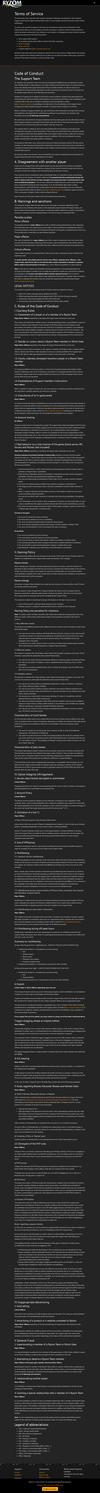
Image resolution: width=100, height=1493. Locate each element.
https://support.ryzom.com (41, 49)
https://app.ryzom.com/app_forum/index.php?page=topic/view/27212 (47, 1100)
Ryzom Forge (43, 1475)
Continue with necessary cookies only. (50, 1485)
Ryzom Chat (23, 44)
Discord (41, 1472)
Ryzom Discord (24, 46)
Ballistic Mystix (44, 1477)
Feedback (18, 1475)
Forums (17, 1472)
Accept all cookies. (50, 1489)
